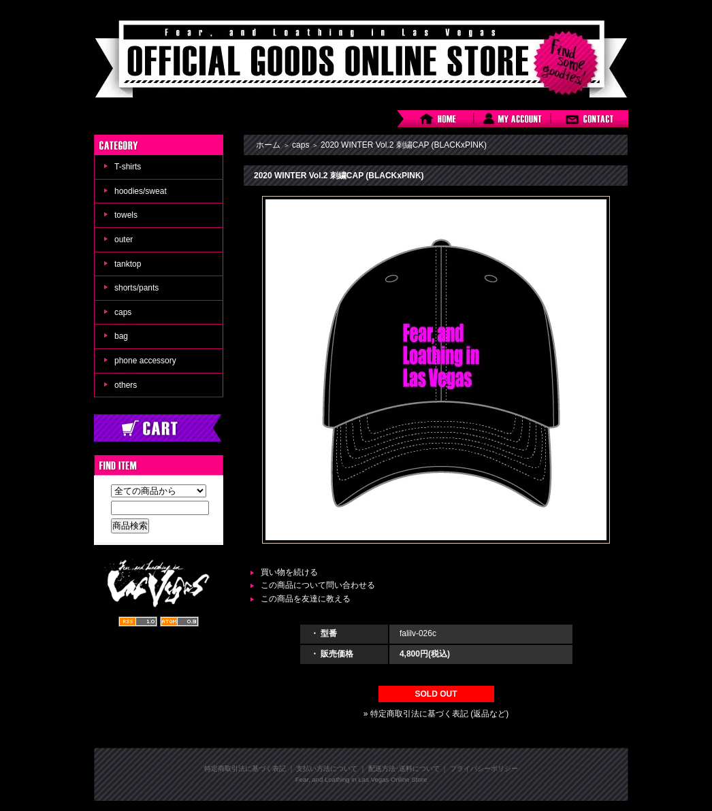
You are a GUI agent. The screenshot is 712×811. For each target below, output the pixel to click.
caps (122, 312)
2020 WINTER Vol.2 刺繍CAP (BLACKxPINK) (404, 145)
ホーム (268, 145)
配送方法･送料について (404, 768)
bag (121, 336)
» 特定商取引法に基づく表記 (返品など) (435, 713)
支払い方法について (326, 768)
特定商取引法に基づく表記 (245, 768)
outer (123, 239)
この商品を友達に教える (306, 598)
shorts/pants (136, 288)
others (125, 385)
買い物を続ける (289, 572)
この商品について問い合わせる (318, 585)
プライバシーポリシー (484, 768)
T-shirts (127, 166)
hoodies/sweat (140, 191)
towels (125, 215)
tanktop (127, 264)
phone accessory (145, 360)
